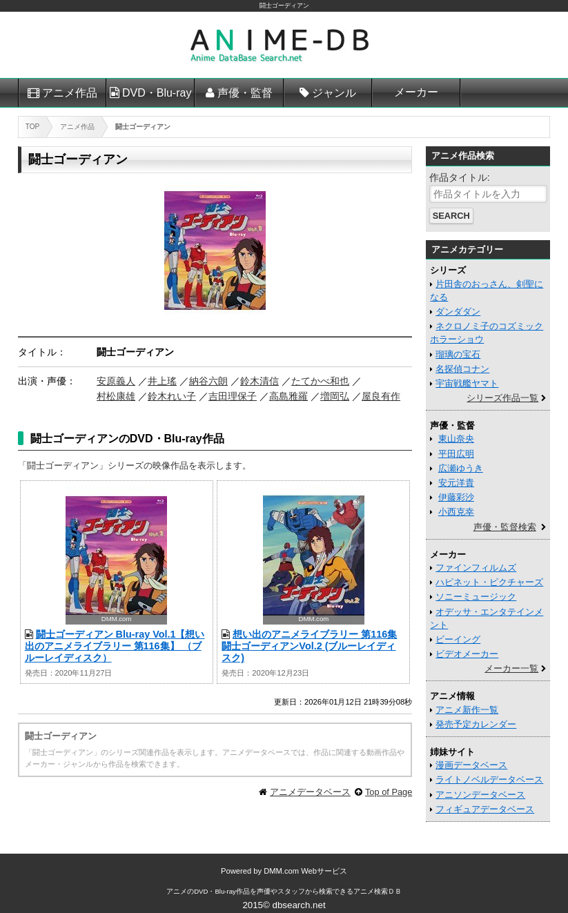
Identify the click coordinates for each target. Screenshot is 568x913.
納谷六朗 (208, 380)
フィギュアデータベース (484, 809)
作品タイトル (458, 177)
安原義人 (116, 380)
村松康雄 (116, 396)
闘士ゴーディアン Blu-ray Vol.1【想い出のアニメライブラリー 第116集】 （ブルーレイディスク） (115, 646)
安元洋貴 (456, 483)
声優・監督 (245, 93)
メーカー (416, 92)
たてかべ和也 (320, 380)
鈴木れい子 (172, 396)
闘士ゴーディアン (284, 5)
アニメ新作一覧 (466, 710)
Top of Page (388, 792)
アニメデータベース (310, 792)
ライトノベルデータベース (489, 779)
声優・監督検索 (504, 527)
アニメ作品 (69, 93)
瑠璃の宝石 (457, 354)
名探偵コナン (462, 369)
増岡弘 (334, 396)
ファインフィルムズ (475, 567)
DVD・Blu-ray (156, 93)
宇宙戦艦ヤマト (466, 383)
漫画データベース (471, 765)
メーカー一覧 (511, 668)
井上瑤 (162, 380)
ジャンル (334, 93)
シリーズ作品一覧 (502, 398)
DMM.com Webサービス (305, 871)
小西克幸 (456, 512)
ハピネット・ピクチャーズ (489, 582)
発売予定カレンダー (475, 724)
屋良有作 (381, 396)
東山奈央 (456, 438)
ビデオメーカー (466, 654)
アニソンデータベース (480, 794)
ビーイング (457, 639)
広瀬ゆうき (460, 468)
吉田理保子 (232, 396)
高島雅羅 (288, 396)
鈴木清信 (259, 380)
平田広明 (456, 454)
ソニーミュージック (475, 596)
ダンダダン (457, 311)
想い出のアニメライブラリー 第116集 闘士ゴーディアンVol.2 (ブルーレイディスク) (309, 646)
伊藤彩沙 (456, 497)
